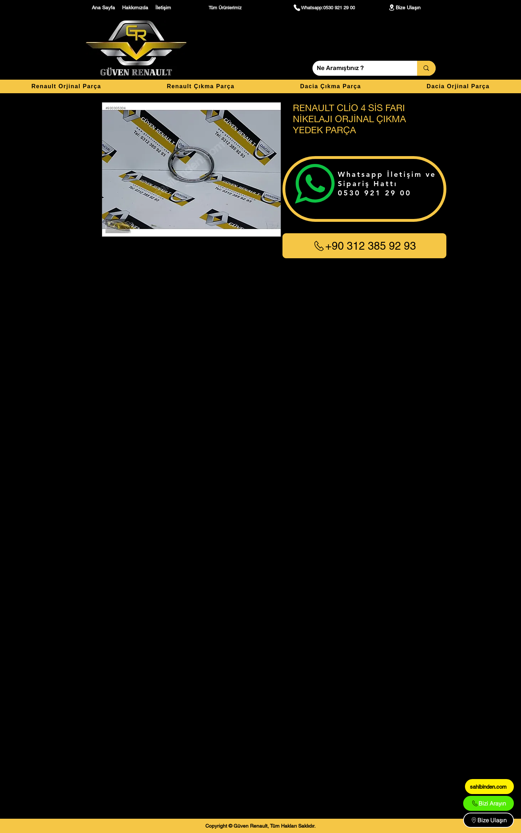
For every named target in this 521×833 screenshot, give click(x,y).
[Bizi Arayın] (488, 803)
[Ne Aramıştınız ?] (359, 68)
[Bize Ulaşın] (404, 7)
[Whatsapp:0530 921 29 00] (324, 7)
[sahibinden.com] (489, 786)
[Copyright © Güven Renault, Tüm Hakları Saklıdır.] (260, 825)
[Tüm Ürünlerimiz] (226, 7)
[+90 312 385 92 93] (364, 245)
